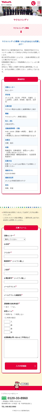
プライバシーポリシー (10, 393)
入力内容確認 (21, 366)
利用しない (20, 314)
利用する (9, 314)
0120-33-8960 (18, 398)
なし (14, 307)
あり (7, 307)
